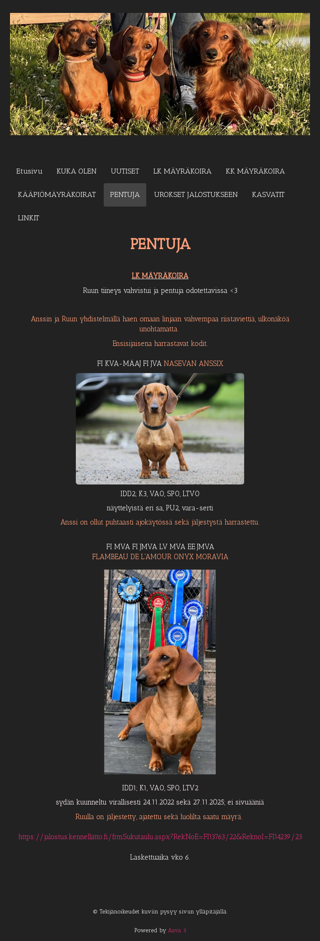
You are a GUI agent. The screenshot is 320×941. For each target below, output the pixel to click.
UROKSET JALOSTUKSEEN (196, 194)
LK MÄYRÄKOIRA (182, 171)
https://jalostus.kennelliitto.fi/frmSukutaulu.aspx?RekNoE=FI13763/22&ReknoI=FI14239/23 (160, 837)
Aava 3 (177, 930)
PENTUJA (125, 194)
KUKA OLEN (77, 171)
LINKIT (28, 217)
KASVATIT (268, 194)
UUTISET (125, 171)
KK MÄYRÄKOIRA (255, 171)
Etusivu (29, 171)
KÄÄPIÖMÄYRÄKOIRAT (57, 194)
